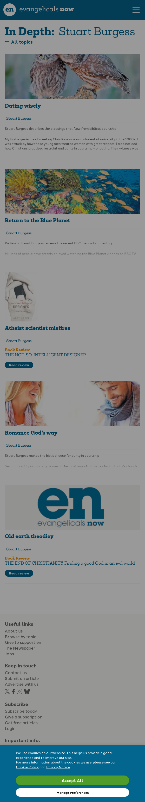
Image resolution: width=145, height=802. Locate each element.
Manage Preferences (73, 792)
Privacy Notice (58, 766)
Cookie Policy (27, 766)
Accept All (72, 780)
